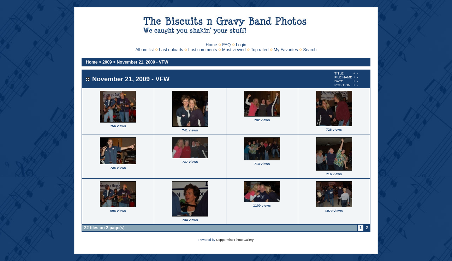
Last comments (202, 49)
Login (241, 44)
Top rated (259, 49)
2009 (107, 62)
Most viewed (234, 49)
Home (211, 44)
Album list (145, 49)
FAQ (226, 44)
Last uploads (171, 49)
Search (309, 49)
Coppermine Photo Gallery (235, 240)
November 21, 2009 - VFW (142, 62)
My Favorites (286, 49)
